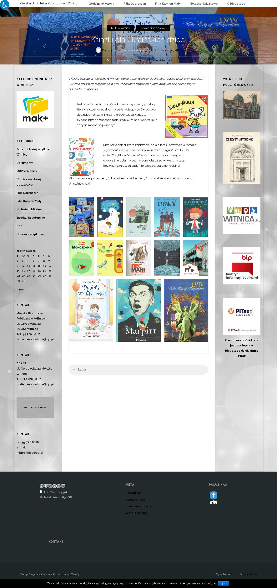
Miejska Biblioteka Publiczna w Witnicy (49, 3)
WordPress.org (136, 513)
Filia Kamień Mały (29, 201)
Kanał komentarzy (138, 506)
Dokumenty (25, 163)
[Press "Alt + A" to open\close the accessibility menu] (4, 5)
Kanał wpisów (135, 499)
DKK (20, 226)
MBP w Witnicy (120, 28)
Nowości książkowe (153, 28)
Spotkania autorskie (31, 217)
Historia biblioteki (29, 209)
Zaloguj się (133, 493)
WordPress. (250, 574)
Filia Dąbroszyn (27, 193)
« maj (20, 289)
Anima (234, 574)
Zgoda (223, 583)
